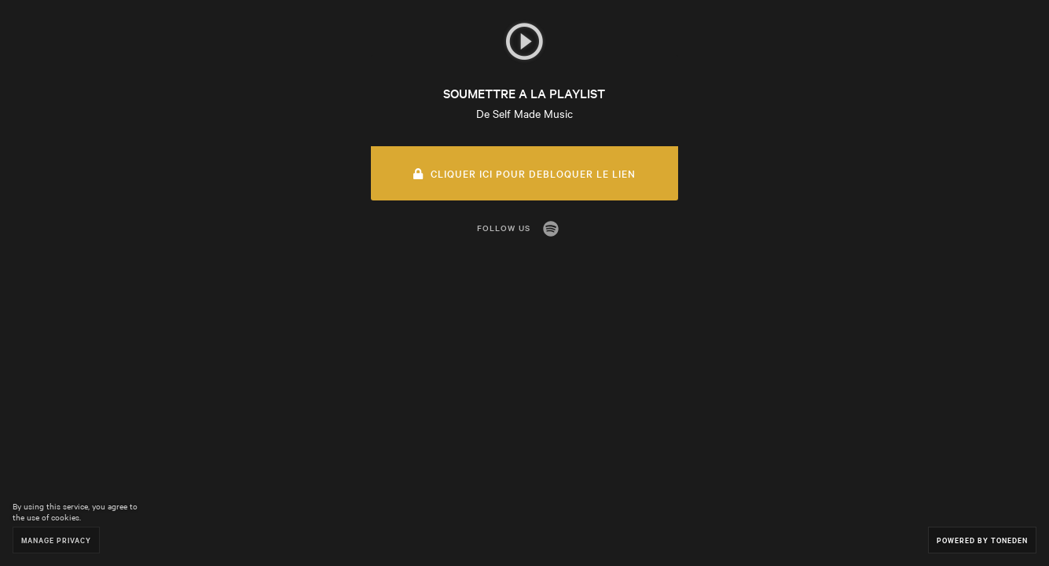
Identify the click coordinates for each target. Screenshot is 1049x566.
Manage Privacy (56, 540)
